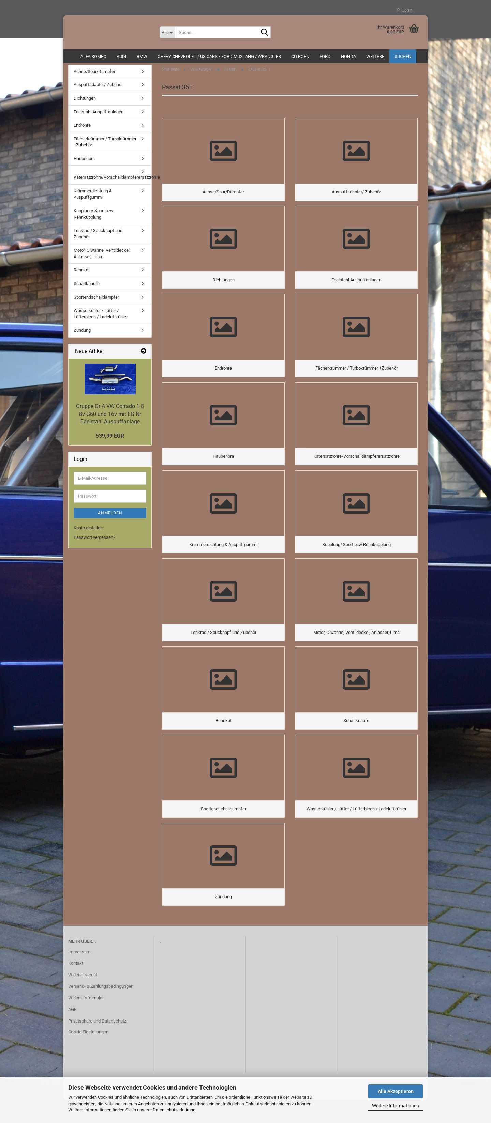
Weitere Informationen (395, 1105)
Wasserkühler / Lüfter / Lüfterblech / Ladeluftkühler (101, 317)
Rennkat (82, 273)
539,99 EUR (110, 439)
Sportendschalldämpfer (96, 300)
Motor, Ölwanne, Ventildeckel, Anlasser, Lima (102, 257)
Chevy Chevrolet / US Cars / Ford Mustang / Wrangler (219, 56)
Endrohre (82, 128)
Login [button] (405, 10)
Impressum (79, 974)
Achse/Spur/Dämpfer (94, 74)
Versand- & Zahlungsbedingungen (100, 1009)
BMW (142, 56)
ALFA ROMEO (93, 56)
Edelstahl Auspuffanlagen (98, 115)
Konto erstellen (88, 531)
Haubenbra (84, 162)
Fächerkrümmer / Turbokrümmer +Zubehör (105, 145)
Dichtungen (85, 101)
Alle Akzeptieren (396, 1091)
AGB (72, 1032)
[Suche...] (167, 32)
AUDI (122, 56)
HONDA (348, 56)
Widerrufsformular (86, 1020)
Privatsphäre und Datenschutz (97, 1043)
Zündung (82, 333)
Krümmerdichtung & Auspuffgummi (93, 197)
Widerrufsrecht (82, 997)
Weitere (375, 56)
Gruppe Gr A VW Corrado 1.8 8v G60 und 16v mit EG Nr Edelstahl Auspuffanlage (110, 417)
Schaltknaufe (87, 287)
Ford (325, 56)
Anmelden (110, 516)
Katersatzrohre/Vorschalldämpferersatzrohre (112, 181)
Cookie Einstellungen (88, 1054)
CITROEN (300, 56)
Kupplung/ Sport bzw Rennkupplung (94, 217)
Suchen (403, 56)
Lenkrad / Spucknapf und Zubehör (98, 237)
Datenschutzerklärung (174, 1109)
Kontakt (75, 985)
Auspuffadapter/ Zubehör (98, 88)
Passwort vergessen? (94, 540)
